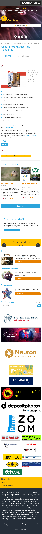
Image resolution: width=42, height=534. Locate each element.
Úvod (12, 43)
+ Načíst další (20, 206)
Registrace (17, 8)
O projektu (4, 482)
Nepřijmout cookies (21, 529)
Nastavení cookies (30, 525)
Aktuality (17, 43)
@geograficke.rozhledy (12, 127)
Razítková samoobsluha (32, 10)
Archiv (39, 302)
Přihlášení (24, 8)
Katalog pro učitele (8, 10)
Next (38, 245)
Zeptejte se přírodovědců (20, 10)
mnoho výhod (17, 227)
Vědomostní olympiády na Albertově (29, 184)
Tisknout (27, 56)
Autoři (2, 487)
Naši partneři (4, 484)
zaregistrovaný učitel (20, 257)
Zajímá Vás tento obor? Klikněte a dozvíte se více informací (16, 156)
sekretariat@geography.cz (29, 135)
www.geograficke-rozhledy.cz (10, 125)
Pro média (20, 12)
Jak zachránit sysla (7, 183)
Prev (4, 245)
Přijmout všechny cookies (13, 525)
